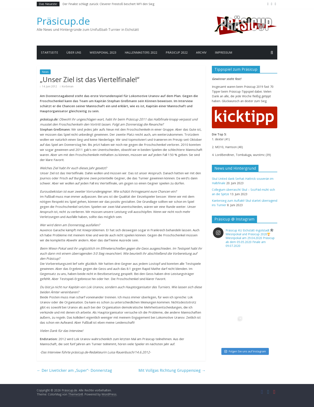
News (45, 72)
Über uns (73, 52)
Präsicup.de (63, 20)
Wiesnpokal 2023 (103, 52)
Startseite (49, 52)
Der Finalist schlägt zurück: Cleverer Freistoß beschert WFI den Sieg (108, 4)
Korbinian (67, 86)
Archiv (201, 52)
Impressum (223, 52)
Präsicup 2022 (177, 52)
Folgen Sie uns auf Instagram (245, 351)
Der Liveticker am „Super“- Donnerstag (74, 370)
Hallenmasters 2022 (141, 52)
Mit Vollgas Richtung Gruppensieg (172, 370)
